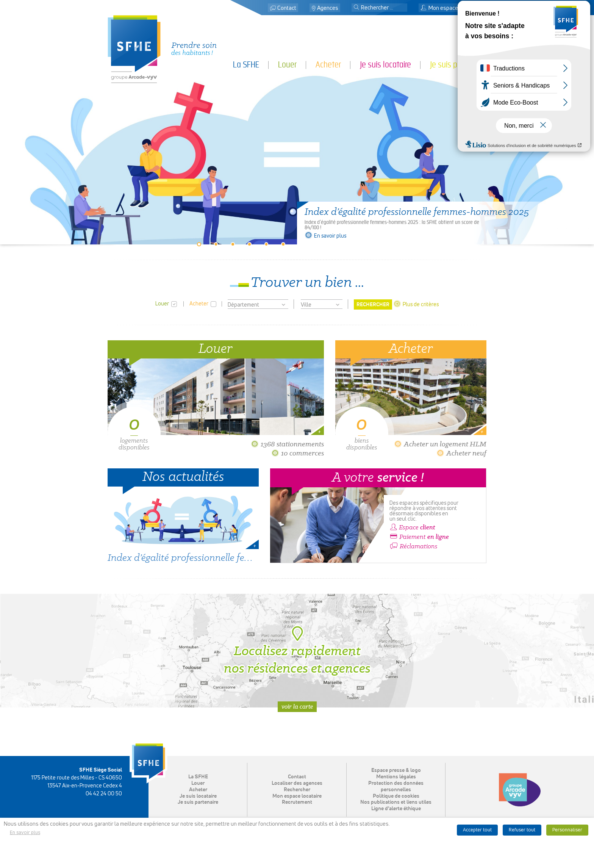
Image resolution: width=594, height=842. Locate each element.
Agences (327, 8)
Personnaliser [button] (567, 830)
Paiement (419, 537)
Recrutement (297, 802)
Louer (287, 64)
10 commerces (297, 453)
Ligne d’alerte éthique (396, 808)
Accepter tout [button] (477, 830)
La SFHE (246, 64)
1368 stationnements (287, 444)
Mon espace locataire (450, 8)
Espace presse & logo (396, 770)
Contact (286, 8)
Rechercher (297, 789)
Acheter (328, 64)
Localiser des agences (297, 783)
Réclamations (413, 546)
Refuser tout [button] (522, 830)
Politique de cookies (396, 796)
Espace (412, 527)
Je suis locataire (385, 64)
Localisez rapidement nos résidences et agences (297, 650)
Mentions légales (396, 776)
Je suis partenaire (458, 64)
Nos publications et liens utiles (395, 802)
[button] (356, 8)
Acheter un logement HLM (440, 444)
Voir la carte (297, 707)
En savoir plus (325, 236)
